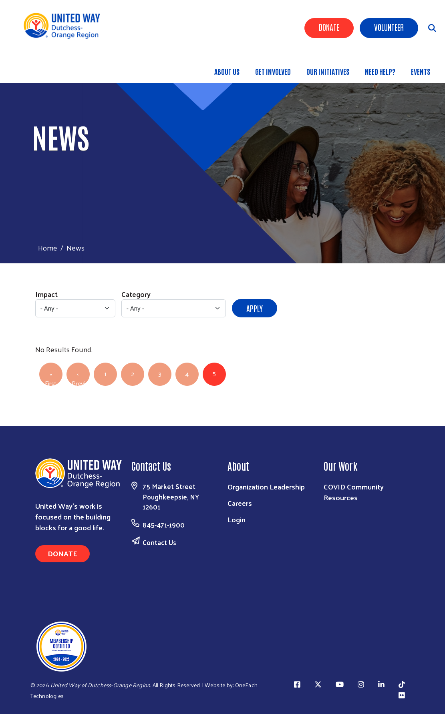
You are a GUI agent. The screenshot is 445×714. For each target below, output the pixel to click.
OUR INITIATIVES (327, 71)
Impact (46, 294)
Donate (329, 27)
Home (47, 247)
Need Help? (380, 71)
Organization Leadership (266, 486)
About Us (227, 71)
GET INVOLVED (273, 71)
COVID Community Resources (354, 491)
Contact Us (159, 542)
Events (420, 71)
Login (237, 519)
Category (136, 294)
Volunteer (389, 27)
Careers (240, 503)
